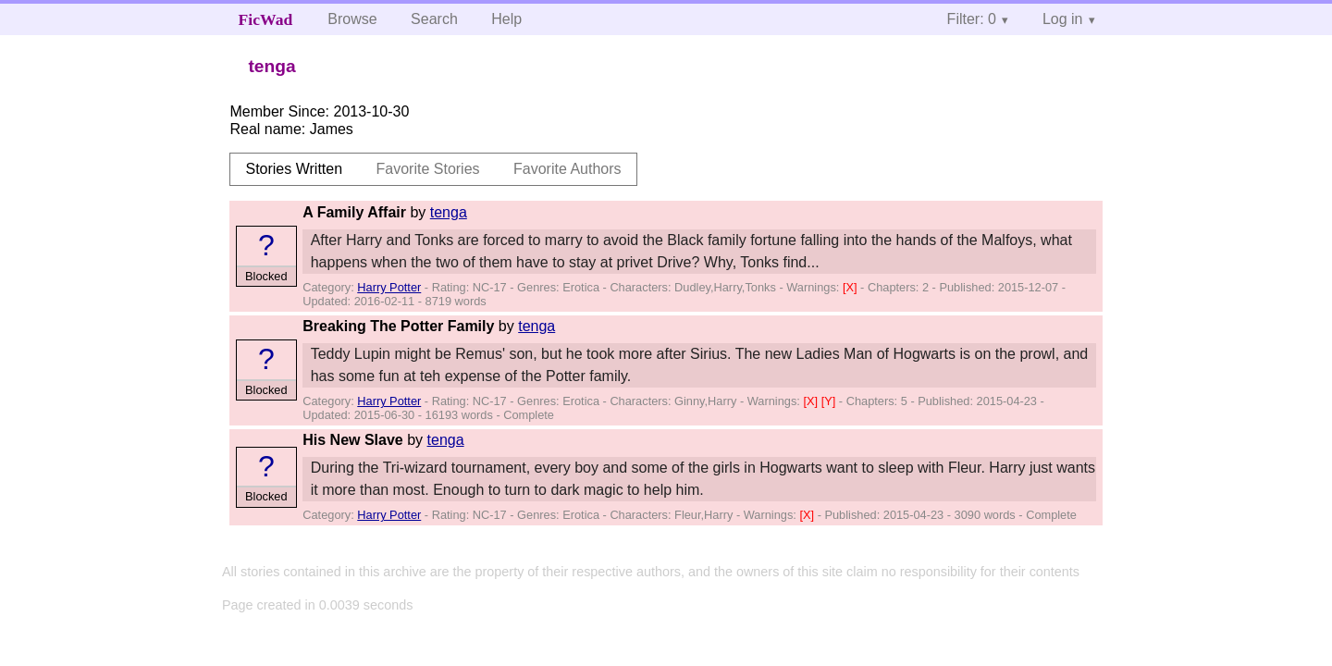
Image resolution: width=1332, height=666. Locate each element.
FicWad (266, 19)
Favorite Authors (567, 169)
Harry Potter (389, 287)
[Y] (830, 401)
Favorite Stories (428, 169)
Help (506, 19)
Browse (351, 19)
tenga (448, 212)
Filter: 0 (971, 19)
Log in (1062, 19)
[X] (851, 287)
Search (434, 19)
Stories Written (293, 169)
